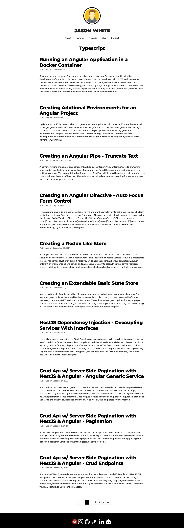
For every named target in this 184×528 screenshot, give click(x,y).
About (68, 38)
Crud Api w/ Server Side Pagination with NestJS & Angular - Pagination (88, 418)
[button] (78, 502)
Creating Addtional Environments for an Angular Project (88, 110)
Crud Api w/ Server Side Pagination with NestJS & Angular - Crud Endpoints (88, 460)
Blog (103, 38)
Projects (93, 38)
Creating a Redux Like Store (73, 243)
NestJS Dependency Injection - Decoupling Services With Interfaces (91, 325)
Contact (115, 38)
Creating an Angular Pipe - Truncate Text (89, 156)
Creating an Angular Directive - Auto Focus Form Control (91, 198)
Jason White (92, 31)
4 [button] (99, 502)
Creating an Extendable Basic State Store (89, 283)
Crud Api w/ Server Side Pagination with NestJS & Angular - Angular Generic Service (92, 373)
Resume (80, 38)
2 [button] (91, 502)
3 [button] (95, 502)
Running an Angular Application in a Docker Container (84, 62)
